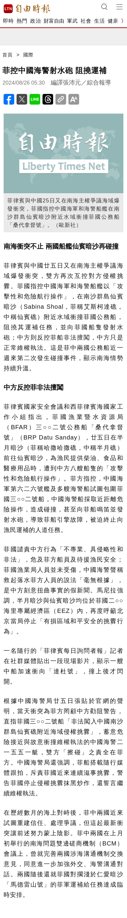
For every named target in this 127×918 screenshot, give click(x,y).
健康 (113, 21)
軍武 (72, 21)
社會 (86, 21)
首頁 (7, 54)
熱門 (22, 21)
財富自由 (54, 21)
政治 (35, 21)
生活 (99, 21)
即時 (8, 21)
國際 (28, 54)
